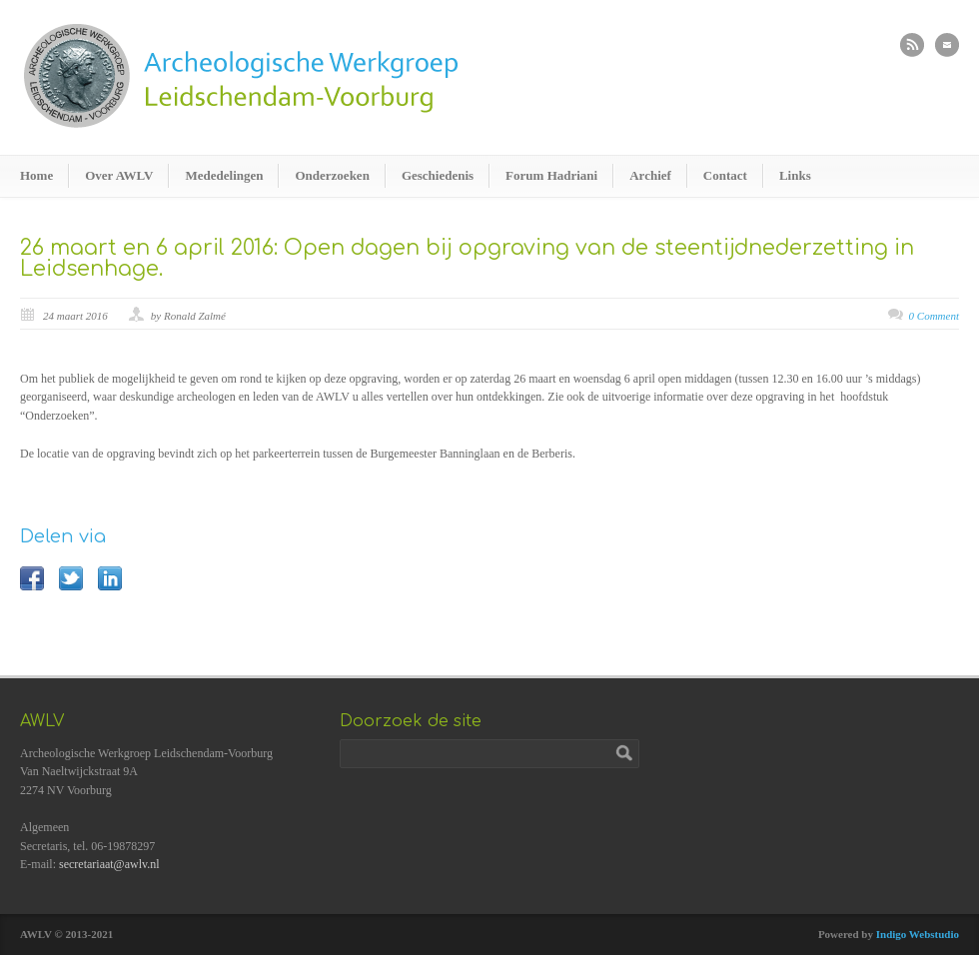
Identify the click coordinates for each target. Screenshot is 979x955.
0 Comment (934, 316)
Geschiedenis (438, 175)
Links (795, 175)
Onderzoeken (332, 175)
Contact (725, 175)
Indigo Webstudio (917, 934)
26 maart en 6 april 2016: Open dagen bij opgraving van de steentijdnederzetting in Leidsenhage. (467, 258)
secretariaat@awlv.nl (109, 864)
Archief (650, 175)
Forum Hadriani (551, 175)
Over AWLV (119, 175)
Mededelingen (224, 175)
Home (36, 175)
